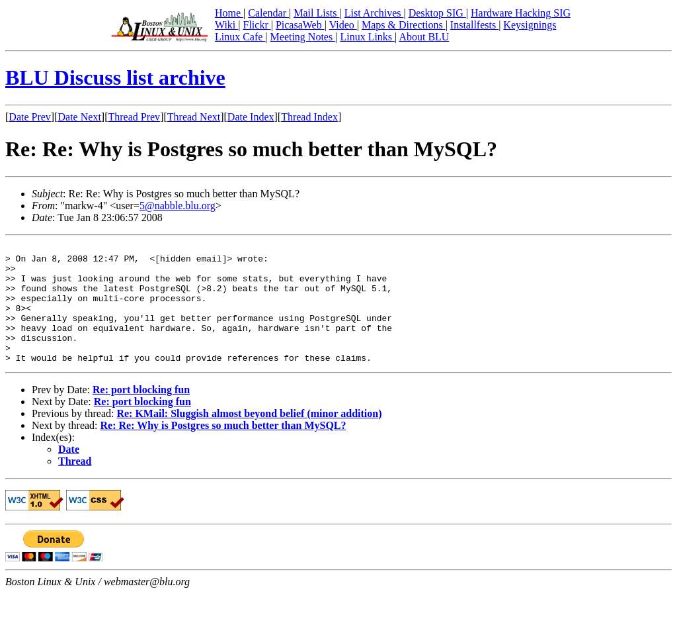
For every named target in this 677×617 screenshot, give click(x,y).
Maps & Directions (404, 24)
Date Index (250, 116)
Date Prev (30, 116)
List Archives (374, 13)
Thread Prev (134, 116)
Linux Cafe (240, 36)
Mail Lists (316, 13)
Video (343, 24)
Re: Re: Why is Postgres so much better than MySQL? (223, 449)
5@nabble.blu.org (177, 205)
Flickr (256, 24)
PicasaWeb (300, 24)
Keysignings (529, 24)
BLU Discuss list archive (115, 77)
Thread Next (193, 116)
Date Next (79, 116)
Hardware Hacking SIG (521, 13)
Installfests (474, 24)
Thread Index (309, 116)
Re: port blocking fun (141, 413)
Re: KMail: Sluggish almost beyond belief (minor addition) (248, 437)
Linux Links (367, 36)
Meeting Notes (303, 36)
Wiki (226, 24)
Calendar (268, 13)
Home (229, 13)
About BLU (424, 36)
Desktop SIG (437, 13)
